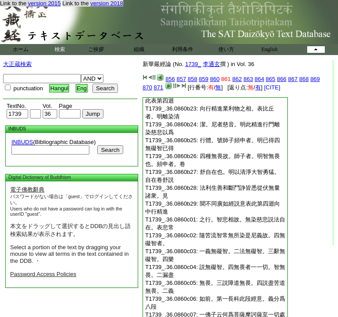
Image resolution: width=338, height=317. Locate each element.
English (269, 49)
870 (147, 87)
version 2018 (106, 3)
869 (315, 79)
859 (204, 79)
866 (282, 79)
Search (110, 150)
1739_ (193, 64)
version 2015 (44, 3)
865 (271, 79)
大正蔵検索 (17, 64)
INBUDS (22, 142)
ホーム (21, 49)
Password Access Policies (43, 274)
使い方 (226, 49)
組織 (139, 49)
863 (248, 79)
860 (215, 79)
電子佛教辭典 (27, 189)
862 (237, 79)
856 (170, 79)
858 (193, 79)
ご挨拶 (96, 49)
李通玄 (211, 64)
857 (181, 79)
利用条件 (182, 49)
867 (293, 79)
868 (304, 79)
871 (158, 87)
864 (260, 79)
